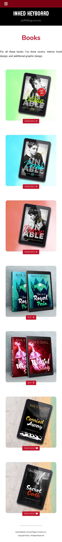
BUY (31, 317)
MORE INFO (31, 121)
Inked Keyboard (31, 14)
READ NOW (31, 448)
